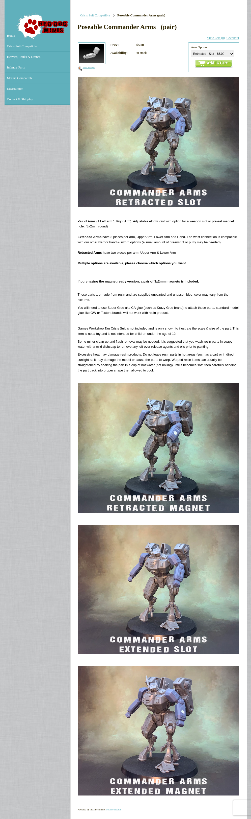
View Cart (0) (216, 38)
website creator (113, 809)
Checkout (233, 38)
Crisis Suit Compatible (95, 15)
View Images (89, 67)
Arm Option (199, 47)
